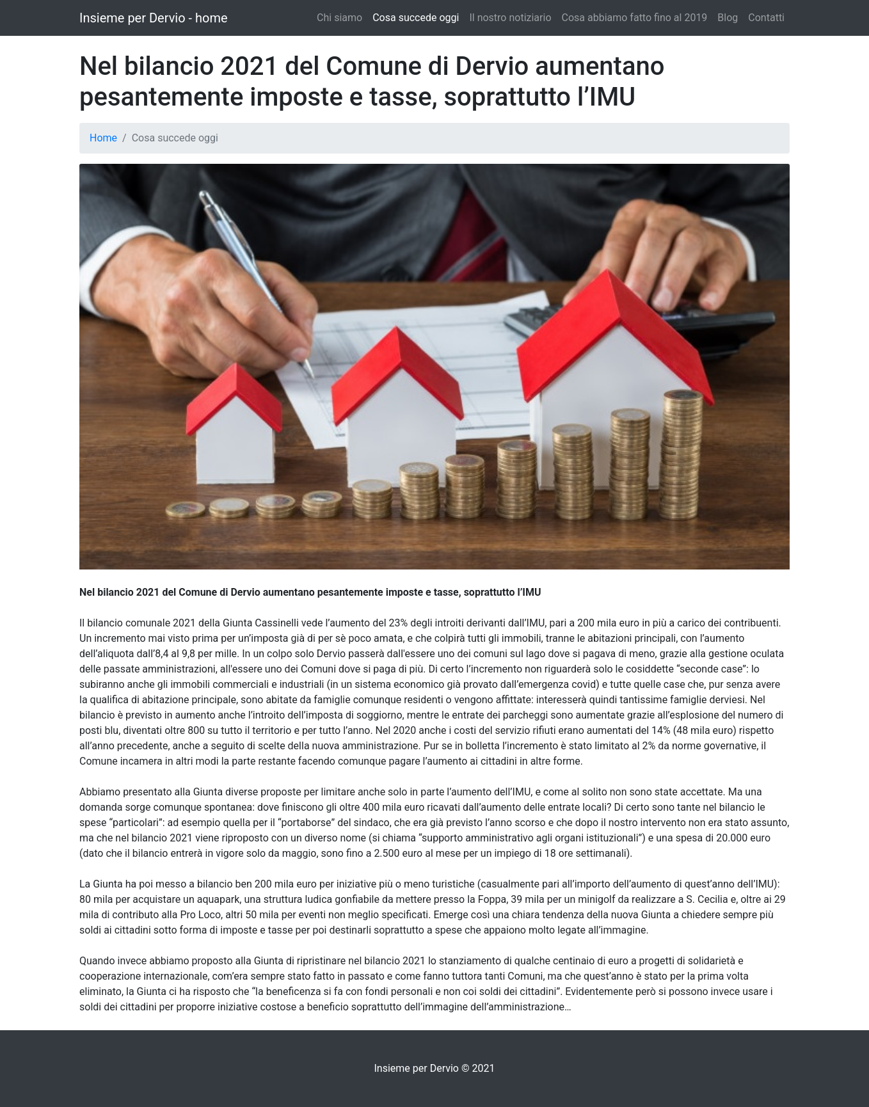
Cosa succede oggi (415, 18)
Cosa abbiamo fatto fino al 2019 (635, 18)
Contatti (766, 18)
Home (103, 138)
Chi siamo (339, 18)
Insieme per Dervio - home (153, 18)
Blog (727, 18)
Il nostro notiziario (510, 18)
